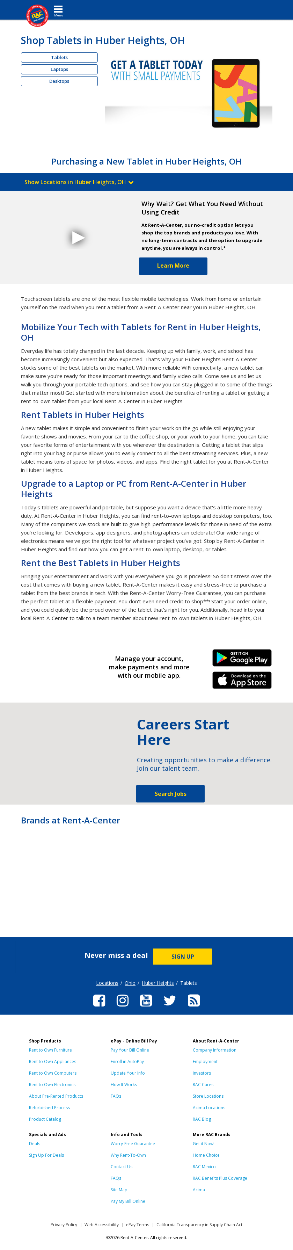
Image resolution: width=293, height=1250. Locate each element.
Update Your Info (128, 1073)
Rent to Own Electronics (52, 1085)
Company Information (214, 1050)
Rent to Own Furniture (50, 1050)
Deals (34, 1144)
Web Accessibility (102, 1225)
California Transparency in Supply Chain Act (199, 1225)
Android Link (242, 660)
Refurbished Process (49, 1108)
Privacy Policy (64, 1225)
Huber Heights (158, 983)
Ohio (130, 983)
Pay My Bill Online (128, 1201)
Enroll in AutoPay (127, 1061)
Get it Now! (203, 1144)
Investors (202, 1073)
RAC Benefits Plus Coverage (220, 1178)
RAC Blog (202, 1119)
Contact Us (121, 1167)
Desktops (59, 81)
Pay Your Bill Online (130, 1050)
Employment (205, 1061)
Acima (199, 1190)
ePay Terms (137, 1225)
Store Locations (208, 1096)
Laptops (59, 69)
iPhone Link (242, 682)
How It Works (124, 1085)
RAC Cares (203, 1085)
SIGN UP (182, 956)
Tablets (59, 57)
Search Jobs (170, 794)
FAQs (116, 1096)
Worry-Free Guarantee (133, 1144)
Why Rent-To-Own (128, 1155)
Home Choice (206, 1155)
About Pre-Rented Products (56, 1096)
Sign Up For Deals (46, 1155)
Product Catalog (45, 1119)
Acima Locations (209, 1108)
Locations (107, 983)
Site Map (119, 1190)
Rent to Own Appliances (52, 1061)
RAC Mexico (204, 1167)
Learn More (173, 265)
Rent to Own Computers (52, 1073)
